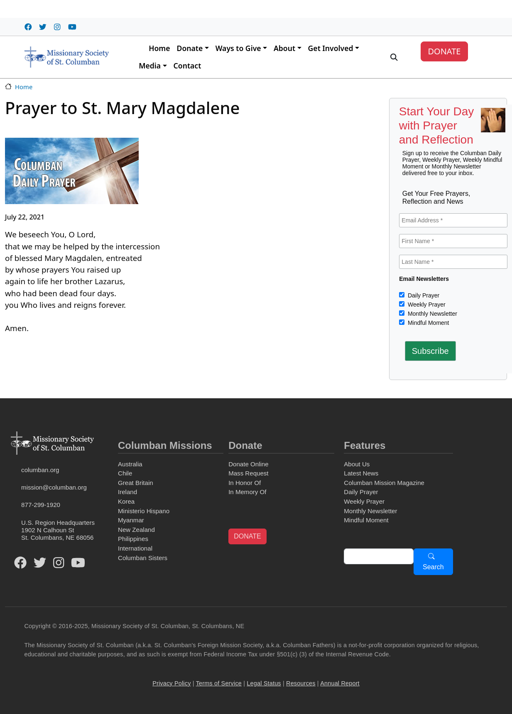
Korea (126, 501)
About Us (357, 464)
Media (150, 66)
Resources (301, 683)
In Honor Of (244, 482)
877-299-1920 (40, 504)
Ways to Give (238, 48)
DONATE (444, 51)
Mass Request (248, 473)
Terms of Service (219, 683)
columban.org (40, 469)
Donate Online (248, 464)
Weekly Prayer (426, 304)
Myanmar (131, 520)
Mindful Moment (427, 322)
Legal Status (264, 683)
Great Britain (135, 482)
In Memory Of (247, 491)
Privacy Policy (171, 683)
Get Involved (330, 48)
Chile (125, 473)
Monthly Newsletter (431, 313)
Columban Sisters (142, 557)
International (135, 548)
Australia (130, 464)
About (284, 48)
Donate (190, 48)
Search (433, 566)
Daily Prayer (422, 295)
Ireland (127, 491)
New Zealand (136, 529)
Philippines (133, 538)
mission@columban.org (54, 487)
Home (159, 48)
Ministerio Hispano (143, 510)
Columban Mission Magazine (384, 482)
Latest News (361, 473)
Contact (187, 66)
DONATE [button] (247, 536)
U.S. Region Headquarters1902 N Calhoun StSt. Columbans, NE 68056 (58, 530)
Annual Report (340, 683)
